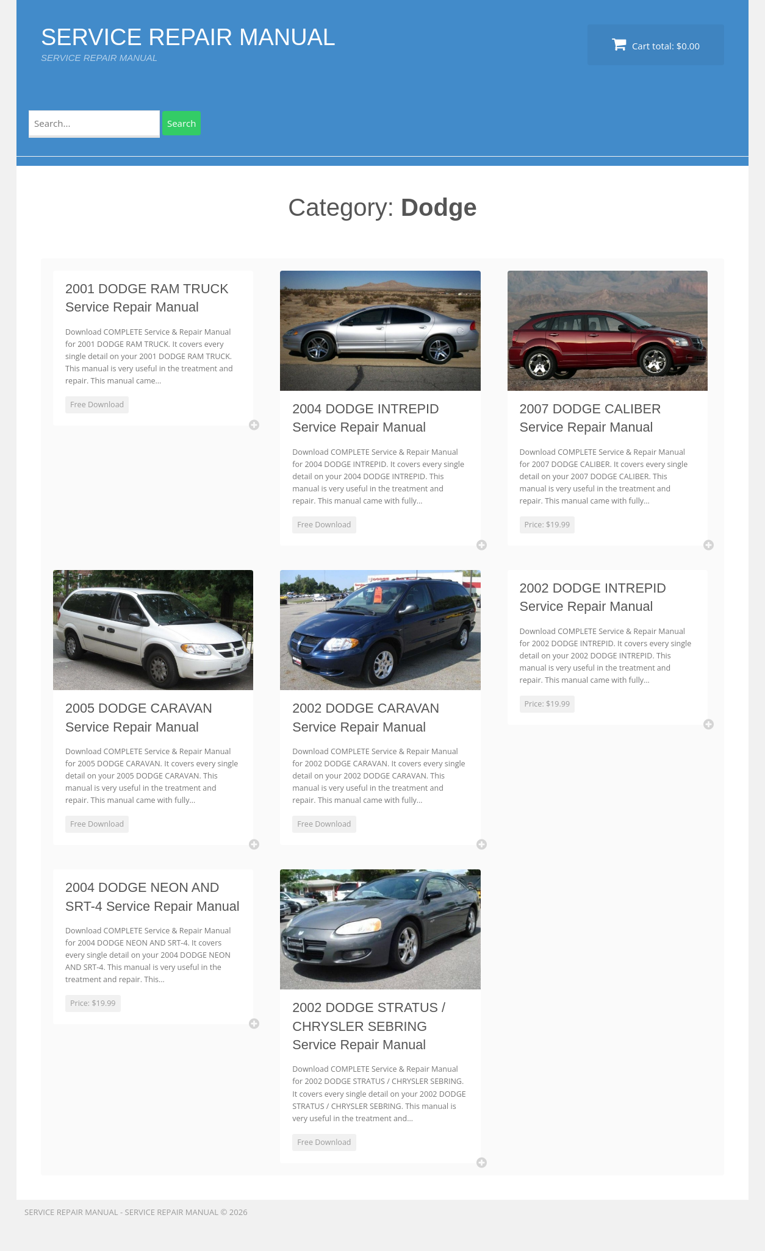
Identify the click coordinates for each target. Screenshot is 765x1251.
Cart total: (656, 44)
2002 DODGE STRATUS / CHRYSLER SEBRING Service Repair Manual (371, 1036)
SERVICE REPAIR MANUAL (196, 36)
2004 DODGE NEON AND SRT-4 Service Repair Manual (145, 916)
